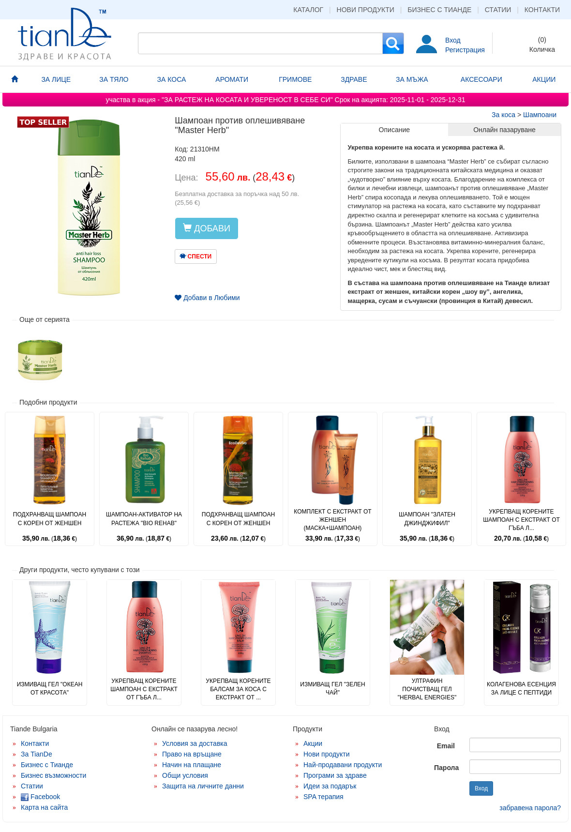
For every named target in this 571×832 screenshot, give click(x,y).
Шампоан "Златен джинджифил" (427, 518)
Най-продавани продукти (342, 765)
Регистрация (465, 50)
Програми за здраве (335, 775)
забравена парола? (530, 808)
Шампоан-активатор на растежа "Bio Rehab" (144, 518)
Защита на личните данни (203, 786)
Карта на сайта (44, 807)
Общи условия (185, 775)
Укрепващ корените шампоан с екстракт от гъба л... (521, 519)
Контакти (542, 10)
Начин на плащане (191, 765)
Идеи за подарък (330, 786)
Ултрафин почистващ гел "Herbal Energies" (427, 689)
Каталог (308, 10)
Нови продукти (365, 10)
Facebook (40, 797)
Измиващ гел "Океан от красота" (50, 688)
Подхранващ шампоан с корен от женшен (49, 518)
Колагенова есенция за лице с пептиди (521, 688)
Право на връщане (192, 754)
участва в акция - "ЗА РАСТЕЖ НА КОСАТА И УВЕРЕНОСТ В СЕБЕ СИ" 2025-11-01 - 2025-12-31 (286, 100)
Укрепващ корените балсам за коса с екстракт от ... (238, 689)
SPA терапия (323, 797)
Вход (453, 40)
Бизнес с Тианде (439, 10)
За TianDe (36, 754)
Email (446, 746)
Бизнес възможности (53, 775)
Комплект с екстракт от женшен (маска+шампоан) (332, 519)
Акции (312, 743)
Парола (446, 767)
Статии (498, 10)
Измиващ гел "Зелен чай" (332, 688)
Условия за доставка (194, 743)
